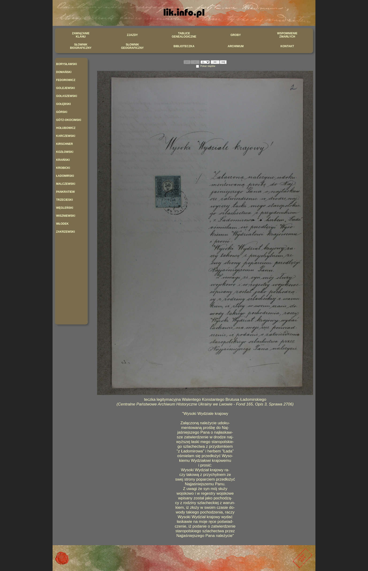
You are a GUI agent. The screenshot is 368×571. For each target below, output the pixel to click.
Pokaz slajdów (207, 66)
